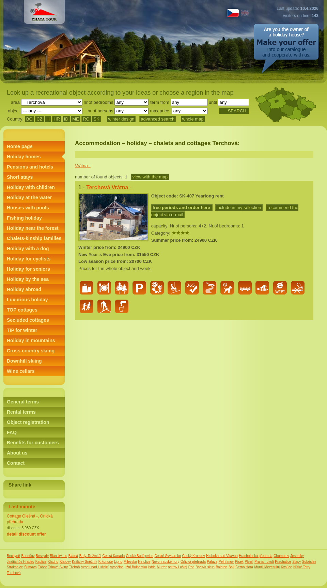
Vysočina (117, 567)
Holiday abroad (24, 289)
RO (86, 119)
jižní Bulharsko (136, 567)
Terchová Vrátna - (108, 187)
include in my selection (239, 207)
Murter (162, 567)
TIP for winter (22, 330)
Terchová (14, 573)
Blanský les (58, 556)
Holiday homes (24, 156)
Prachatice (283, 561)
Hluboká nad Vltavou (221, 556)
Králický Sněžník (84, 561)
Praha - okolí (264, 561)
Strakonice (15, 567)
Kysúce (286, 567)
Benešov (28, 556)
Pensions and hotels (30, 167)
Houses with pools (28, 207)
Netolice (144, 561)
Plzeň (249, 561)
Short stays (20, 177)
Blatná (73, 556)
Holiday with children (31, 187)
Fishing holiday (24, 218)
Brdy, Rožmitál (90, 556)
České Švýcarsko (168, 556)
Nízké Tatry (301, 567)
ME (75, 119)
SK (96, 119)
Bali (231, 567)
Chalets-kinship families (34, 238)
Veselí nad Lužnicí (95, 567)
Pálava (212, 561)
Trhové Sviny (58, 567)
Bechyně (13, 556)
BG (29, 119)
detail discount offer (26, 534)
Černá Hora (244, 567)
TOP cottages (22, 310)
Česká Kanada (114, 556)
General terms (23, 401)
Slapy (296, 561)
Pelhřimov (226, 561)
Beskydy (42, 556)
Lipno (118, 561)
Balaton (221, 567)
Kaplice (41, 561)
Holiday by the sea (28, 279)
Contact (16, 463)
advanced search (157, 119)
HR (56, 119)
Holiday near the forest (33, 228)
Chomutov (281, 556)
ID (66, 119)
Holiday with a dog (28, 248)
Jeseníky (296, 556)
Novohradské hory (165, 561)
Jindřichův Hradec (20, 561)
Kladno (53, 561)
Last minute (22, 506)
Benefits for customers (33, 442)
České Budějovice (139, 556)
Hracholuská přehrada (255, 556)
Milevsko (130, 561)
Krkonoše (105, 561)
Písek (239, 561)
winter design (121, 119)
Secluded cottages (28, 320)
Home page (19, 146)
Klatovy (65, 561)
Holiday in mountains (31, 340)
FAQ (12, 432)
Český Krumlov (193, 556)
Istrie (152, 567)
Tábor (42, 567)
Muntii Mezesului (267, 567)
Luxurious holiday (27, 299)
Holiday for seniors (28, 269)
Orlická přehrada (193, 561)
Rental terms (21, 412)
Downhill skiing (24, 361)
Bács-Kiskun (205, 567)
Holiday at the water (29, 197)
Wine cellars (21, 371)
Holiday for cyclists (28, 258)
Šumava (30, 567)
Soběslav (309, 561)
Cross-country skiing (30, 350)
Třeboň (74, 567)
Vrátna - (83, 165)
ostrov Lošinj (177, 567)
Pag (191, 567)
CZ (39, 119)
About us (17, 453)
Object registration (28, 422)
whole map (193, 119)
